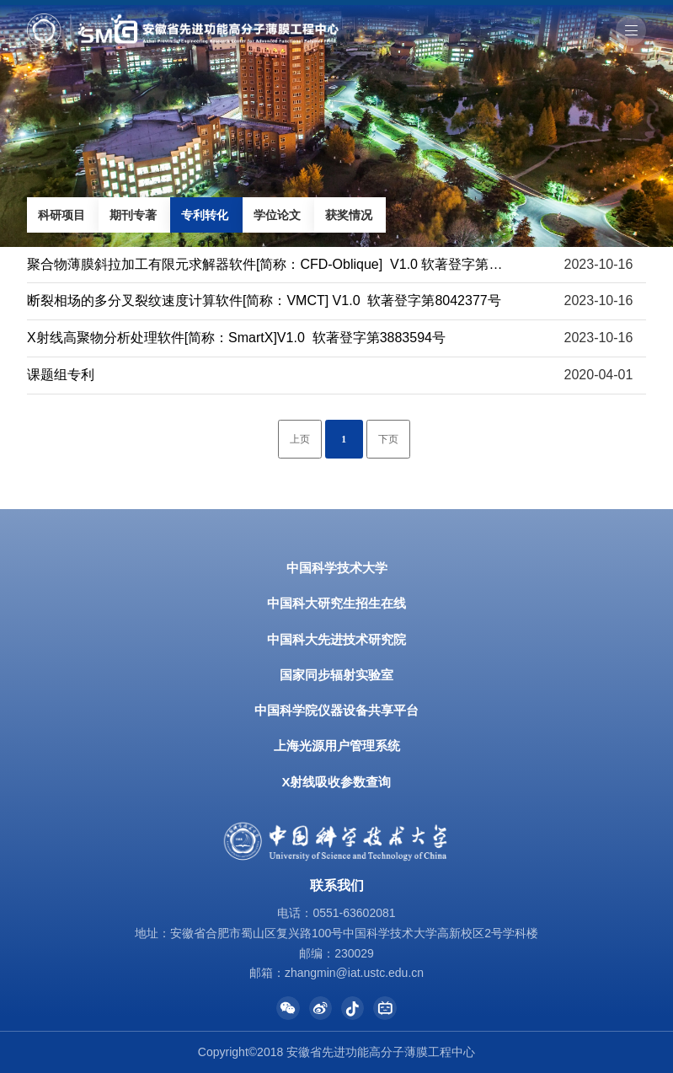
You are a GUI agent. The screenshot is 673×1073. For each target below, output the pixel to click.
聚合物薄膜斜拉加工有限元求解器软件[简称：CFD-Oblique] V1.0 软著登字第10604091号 (295, 264)
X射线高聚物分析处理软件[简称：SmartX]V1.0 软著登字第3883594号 (236, 337)
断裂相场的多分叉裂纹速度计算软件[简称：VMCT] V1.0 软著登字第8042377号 (264, 300)
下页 (388, 439)
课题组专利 (60, 375)
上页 (300, 439)
